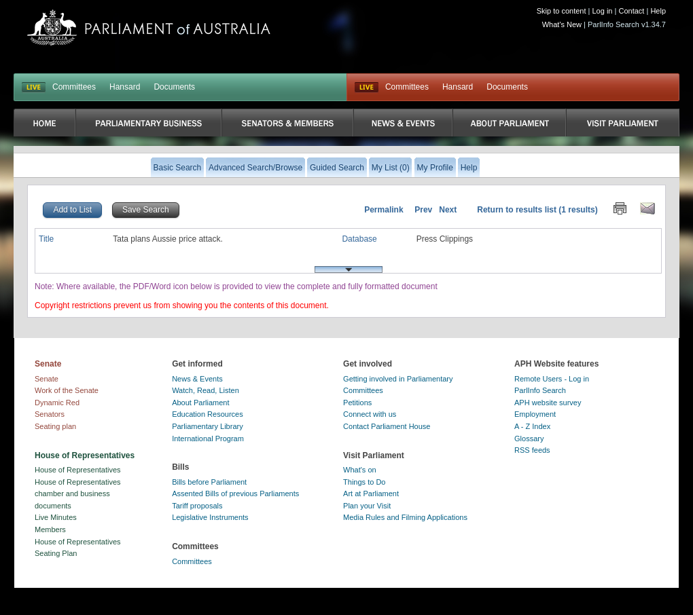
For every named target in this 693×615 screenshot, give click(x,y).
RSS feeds (532, 450)
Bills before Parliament (209, 482)
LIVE (34, 87)
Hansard (124, 87)
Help (658, 11)
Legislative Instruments (210, 517)
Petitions (357, 402)
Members (50, 529)
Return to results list (516, 210)
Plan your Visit (367, 506)
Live (366, 87)
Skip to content (561, 11)
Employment (535, 414)
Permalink (383, 210)
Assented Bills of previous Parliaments (235, 493)
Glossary (529, 438)
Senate (46, 379)
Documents (174, 87)
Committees (74, 87)
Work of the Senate (67, 390)
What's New (562, 24)
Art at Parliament (371, 493)
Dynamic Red (57, 402)
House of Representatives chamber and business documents (78, 494)
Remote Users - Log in (551, 379)
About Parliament (200, 402)
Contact (631, 11)
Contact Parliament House (386, 426)
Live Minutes (56, 517)
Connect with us (369, 414)
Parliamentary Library (207, 426)
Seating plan (55, 426)
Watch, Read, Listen (205, 390)
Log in (602, 11)
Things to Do (364, 482)
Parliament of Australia (148, 27)
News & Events (197, 379)
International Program (208, 438)
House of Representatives (78, 470)
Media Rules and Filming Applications (405, 517)
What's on (359, 470)
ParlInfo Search (540, 390)
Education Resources (207, 414)
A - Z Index (532, 426)
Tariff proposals (197, 506)
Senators (50, 414)
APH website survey (547, 402)
